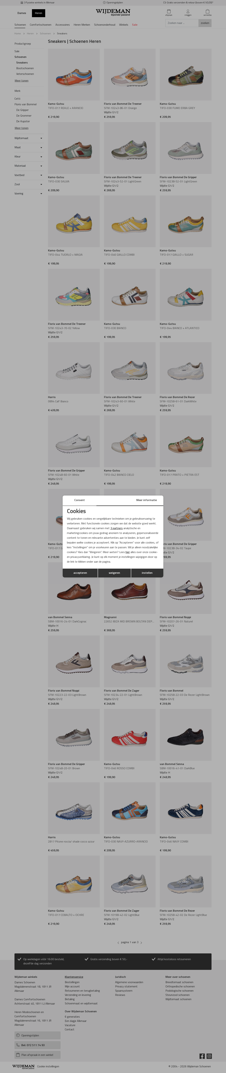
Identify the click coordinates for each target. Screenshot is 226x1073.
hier (128, 552)
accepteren (80, 573)
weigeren (114, 573)
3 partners (116, 528)
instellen (147, 573)
